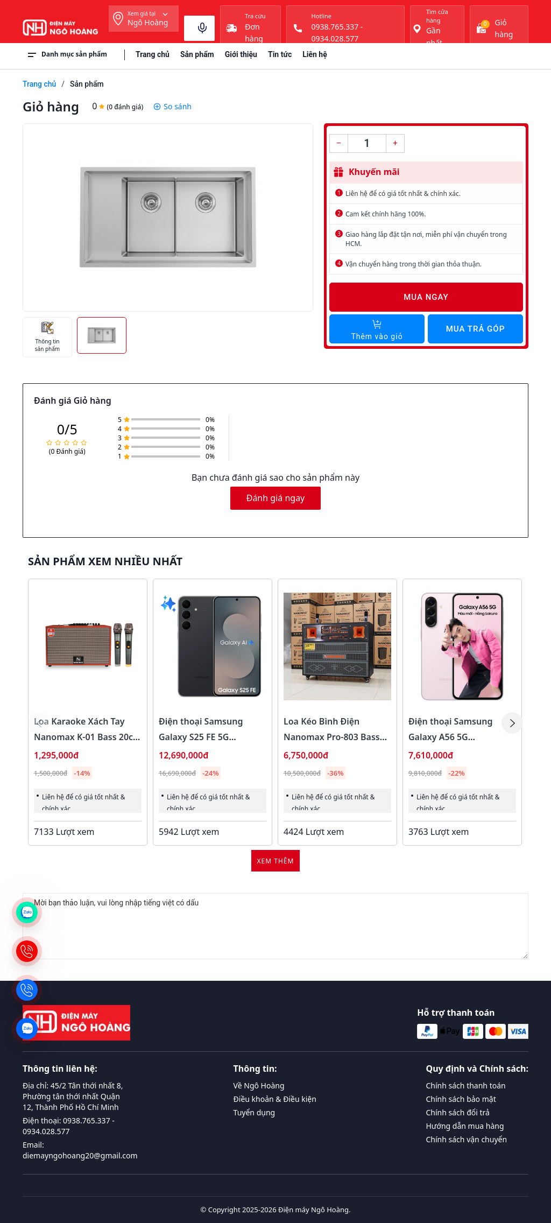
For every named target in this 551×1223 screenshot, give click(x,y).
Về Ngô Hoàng (259, 1085)
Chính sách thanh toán (466, 1085)
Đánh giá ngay (275, 498)
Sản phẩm (197, 54)
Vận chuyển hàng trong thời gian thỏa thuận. (413, 264)
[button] (512, 723)
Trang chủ (152, 54)
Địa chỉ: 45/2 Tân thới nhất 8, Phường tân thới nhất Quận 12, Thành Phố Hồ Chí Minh (73, 1096)
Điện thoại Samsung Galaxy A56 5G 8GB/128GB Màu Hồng (454, 736)
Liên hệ (314, 54)
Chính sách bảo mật (461, 1099)
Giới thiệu (241, 54)
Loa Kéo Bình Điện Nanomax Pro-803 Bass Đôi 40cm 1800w (332, 736)
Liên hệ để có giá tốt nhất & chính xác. (403, 193)
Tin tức (280, 54)
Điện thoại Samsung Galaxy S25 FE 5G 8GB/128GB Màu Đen (202, 736)
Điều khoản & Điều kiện (275, 1099)
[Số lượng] (367, 143)
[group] (168, 217)
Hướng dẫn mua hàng (465, 1126)
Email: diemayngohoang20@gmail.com (80, 1150)
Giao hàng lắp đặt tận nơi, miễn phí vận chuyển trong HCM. (426, 239)
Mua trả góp (475, 329)
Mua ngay (426, 297)
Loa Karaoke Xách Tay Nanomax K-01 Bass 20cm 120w (87, 736)
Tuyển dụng (255, 1112)
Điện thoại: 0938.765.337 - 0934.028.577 (69, 1125)
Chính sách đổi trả (458, 1112)
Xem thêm (275, 861)
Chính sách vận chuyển (466, 1139)
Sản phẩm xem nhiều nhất (105, 561)
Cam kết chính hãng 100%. (385, 214)
